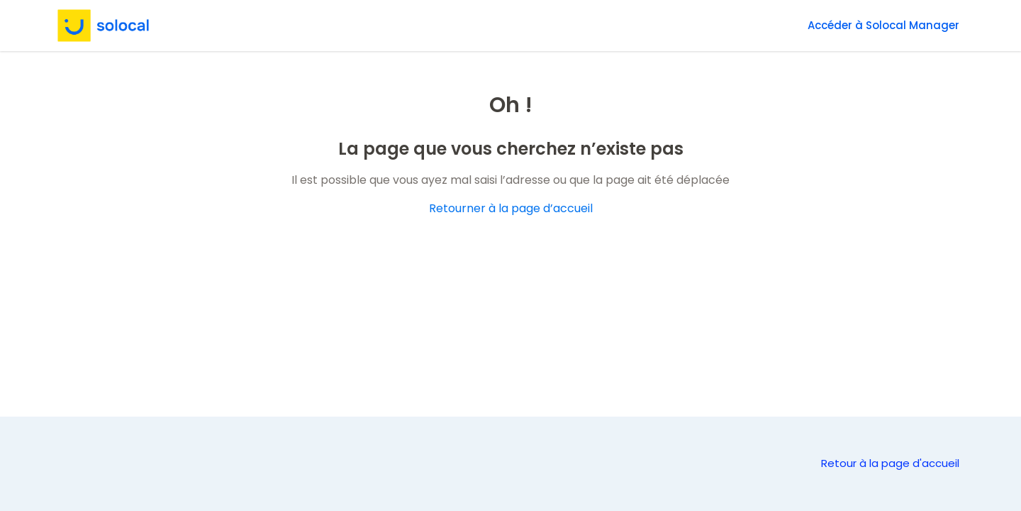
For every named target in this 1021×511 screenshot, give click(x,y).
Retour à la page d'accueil (890, 463)
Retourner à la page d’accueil (511, 208)
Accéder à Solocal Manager (883, 25)
